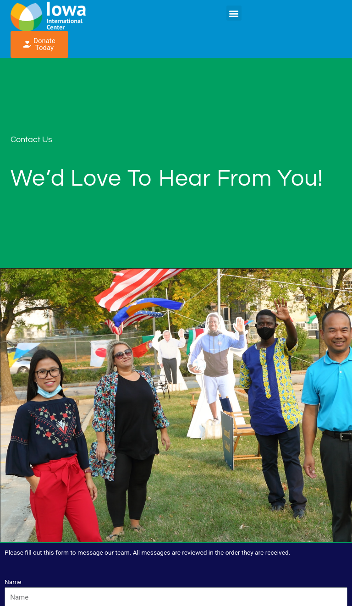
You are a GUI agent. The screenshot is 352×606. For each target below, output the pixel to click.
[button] (234, 13)
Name (13, 581)
